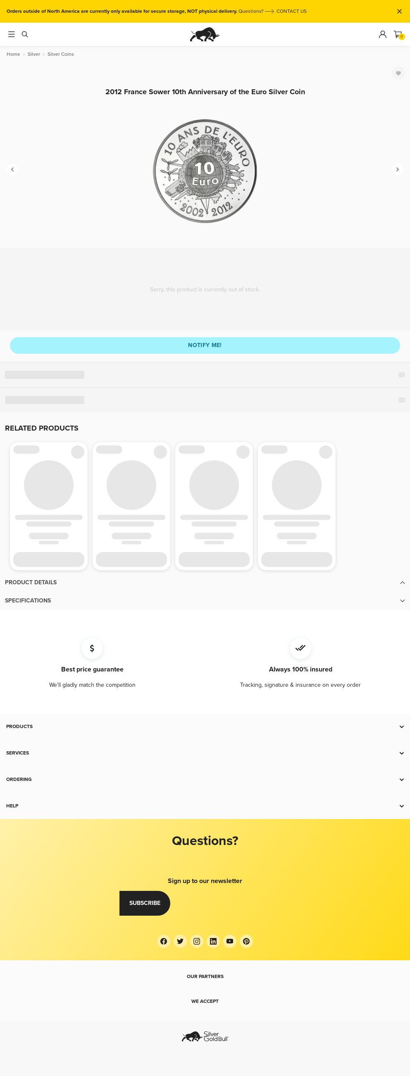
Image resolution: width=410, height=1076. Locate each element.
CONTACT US (292, 11)
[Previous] (12, 169)
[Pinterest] (246, 941)
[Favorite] (398, 73)
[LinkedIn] (213, 941)
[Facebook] (163, 941)
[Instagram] (196, 941)
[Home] (13, 54)
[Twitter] (180, 941)
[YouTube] (229, 941)
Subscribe (144, 903)
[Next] (397, 169)
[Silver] (34, 54)
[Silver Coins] (61, 54)
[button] (205, 583)
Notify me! (205, 345)
